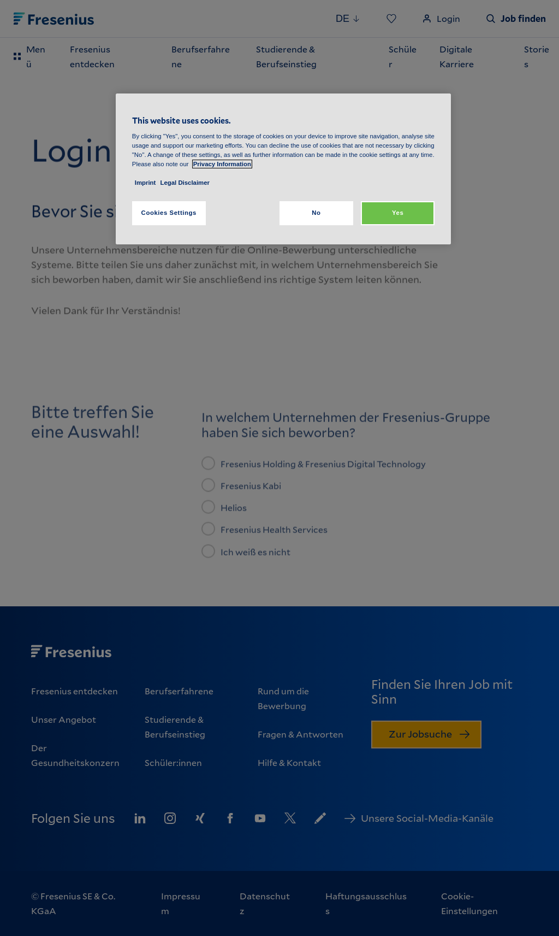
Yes (397, 212)
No (316, 212)
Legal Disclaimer (185, 182)
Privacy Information (222, 164)
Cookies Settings (169, 212)
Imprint (145, 182)
